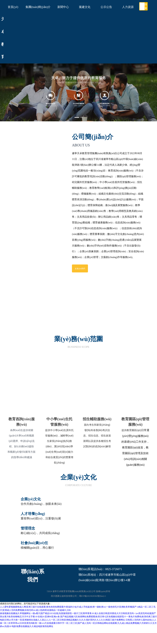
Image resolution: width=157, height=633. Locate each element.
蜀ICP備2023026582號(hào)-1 (92, 597)
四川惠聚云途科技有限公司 (64, 597)
